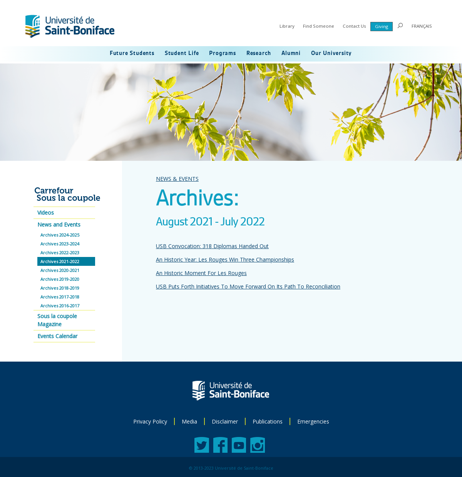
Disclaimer (225, 421)
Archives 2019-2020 (59, 279)
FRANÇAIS (422, 26)
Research (258, 53)
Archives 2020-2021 (59, 270)
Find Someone (318, 26)
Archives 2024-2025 (59, 235)
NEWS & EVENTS (177, 178)
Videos (45, 212)
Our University (331, 53)
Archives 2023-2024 (59, 244)
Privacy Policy (150, 421)
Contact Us (354, 26)
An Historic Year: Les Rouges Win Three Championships (225, 259)
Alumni (291, 53)
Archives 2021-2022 (59, 261)
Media (189, 421)
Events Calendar (57, 336)
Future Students (132, 53)
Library (287, 26)
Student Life (182, 53)
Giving (381, 26)
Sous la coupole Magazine (57, 320)
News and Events (58, 224)
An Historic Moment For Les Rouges (201, 273)
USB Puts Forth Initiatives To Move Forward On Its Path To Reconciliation (248, 286)
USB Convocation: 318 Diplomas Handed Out (212, 246)
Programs (222, 53)
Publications (268, 421)
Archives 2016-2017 (59, 306)
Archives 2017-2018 (59, 297)
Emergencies (313, 421)
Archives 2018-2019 (59, 288)
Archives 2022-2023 (59, 252)
